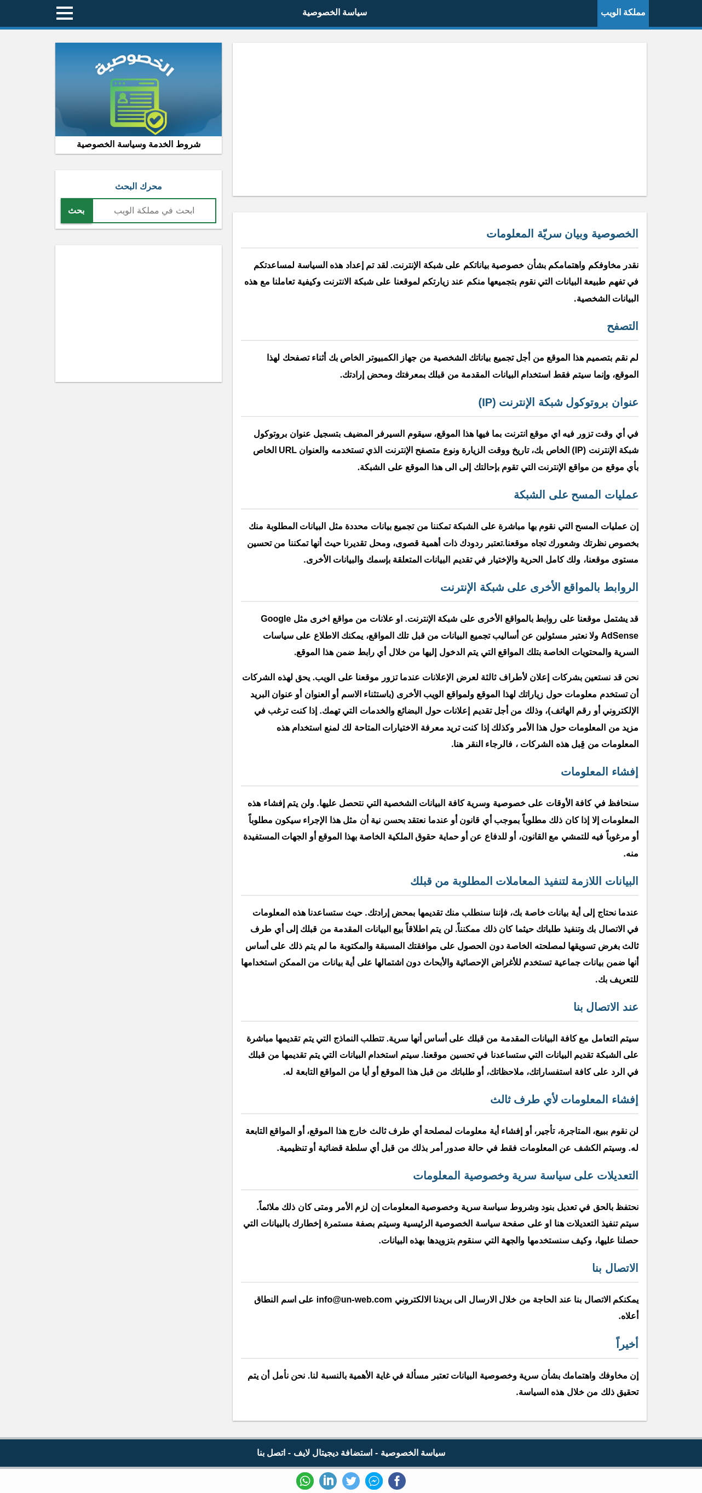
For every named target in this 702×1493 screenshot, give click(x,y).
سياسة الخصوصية (334, 12)
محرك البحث (138, 186)
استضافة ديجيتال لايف (333, 1452)
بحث (76, 210)
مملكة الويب (623, 12)
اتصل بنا (271, 1452)
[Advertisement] (440, 119)
